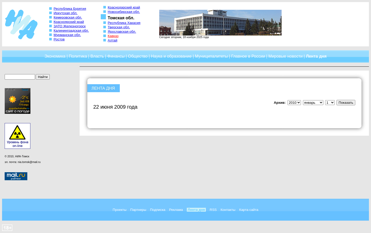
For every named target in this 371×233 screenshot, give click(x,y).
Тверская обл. (119, 27)
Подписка (157, 210)
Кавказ (113, 36)
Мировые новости (285, 56)
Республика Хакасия (124, 23)
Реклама (176, 210)
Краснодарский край (124, 7)
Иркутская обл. (66, 13)
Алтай (112, 40)
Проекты (119, 210)
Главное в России (248, 56)
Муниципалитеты (211, 56)
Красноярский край (69, 22)
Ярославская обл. (122, 31)
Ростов (59, 39)
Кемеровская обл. (68, 17)
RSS (213, 210)
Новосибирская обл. (124, 12)
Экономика (54, 56)
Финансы (116, 56)
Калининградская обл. (71, 30)
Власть (97, 56)
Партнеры (138, 210)
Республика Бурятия (70, 9)
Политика (78, 56)
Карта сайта (248, 210)
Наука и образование (171, 56)
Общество (138, 56)
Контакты (228, 210)
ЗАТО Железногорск (70, 26)
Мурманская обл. (67, 35)
